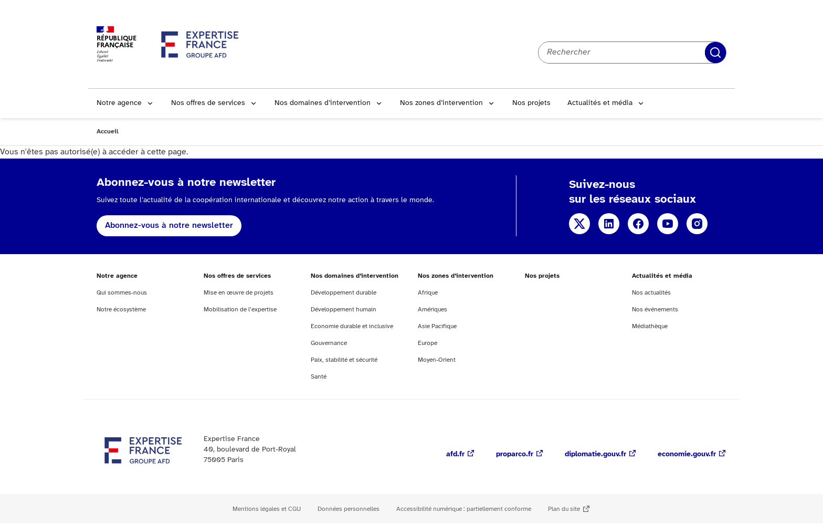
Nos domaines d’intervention (323, 103)
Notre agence (119, 103)
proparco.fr (514, 454)
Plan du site (564, 509)
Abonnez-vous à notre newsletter (169, 225)
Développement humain (343, 309)
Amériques (432, 309)
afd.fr (455, 454)
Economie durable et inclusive (352, 326)
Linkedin (608, 223)
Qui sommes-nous (122, 292)
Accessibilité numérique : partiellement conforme (463, 509)
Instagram (697, 223)
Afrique (428, 292)
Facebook (638, 223)
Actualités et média (599, 103)
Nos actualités (651, 292)
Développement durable (343, 292)
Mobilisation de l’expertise (240, 309)
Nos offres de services (208, 103)
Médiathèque (650, 326)
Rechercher (715, 52)
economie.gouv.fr (687, 454)
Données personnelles (348, 509)
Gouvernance (329, 343)
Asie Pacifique (437, 326)
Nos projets (531, 103)
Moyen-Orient (437, 360)
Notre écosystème (121, 309)
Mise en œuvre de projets (238, 292)
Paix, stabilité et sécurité (344, 360)
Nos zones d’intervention (441, 103)
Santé (318, 376)
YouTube (667, 223)
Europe (427, 343)
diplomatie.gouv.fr (595, 454)
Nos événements (655, 309)
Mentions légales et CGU (267, 509)
